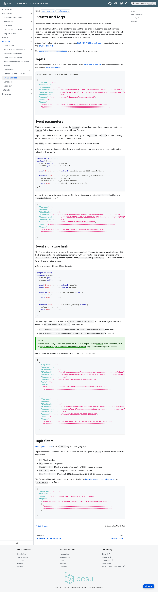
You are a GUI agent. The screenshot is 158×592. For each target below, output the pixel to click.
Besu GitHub (107, 563)
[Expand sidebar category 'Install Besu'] (31, 21)
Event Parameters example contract (100, 479)
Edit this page (42, 526)
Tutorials (20, 563)
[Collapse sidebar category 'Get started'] (31, 13)
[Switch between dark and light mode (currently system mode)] (126, 3)
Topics (133, 11)
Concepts (20, 560)
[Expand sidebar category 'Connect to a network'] (31, 29)
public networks (48, 11)
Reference (20, 566)
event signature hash (92, 64)
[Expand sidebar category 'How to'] (31, 37)
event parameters (53, 67)
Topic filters (134, 21)
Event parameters (136, 15)
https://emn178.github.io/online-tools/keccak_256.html (63, 346)
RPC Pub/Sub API (46, 46)
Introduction (21, 554)
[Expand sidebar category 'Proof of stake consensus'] (31, 49)
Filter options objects (44, 446)
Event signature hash (138, 18)
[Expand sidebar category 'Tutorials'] (31, 90)
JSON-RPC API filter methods (89, 43)
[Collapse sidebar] (17, 542)
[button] (17, 70)
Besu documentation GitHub (113, 566)
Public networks (24, 3)
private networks (62, 11)
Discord (106, 554)
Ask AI (148, 586)
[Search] (143, 3)
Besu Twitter (107, 560)
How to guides (22, 557)
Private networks (40, 3)
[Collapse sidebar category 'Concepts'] (31, 41)
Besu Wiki (106, 557)
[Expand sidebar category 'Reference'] (31, 94)
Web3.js (99, 344)
